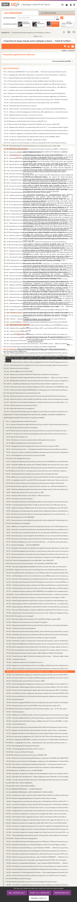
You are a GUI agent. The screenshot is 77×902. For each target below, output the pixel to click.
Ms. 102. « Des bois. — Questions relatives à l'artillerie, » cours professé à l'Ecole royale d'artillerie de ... (35, 319)
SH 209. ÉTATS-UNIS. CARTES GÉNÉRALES (19, 783)
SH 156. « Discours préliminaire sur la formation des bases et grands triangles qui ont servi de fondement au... (38, 696)
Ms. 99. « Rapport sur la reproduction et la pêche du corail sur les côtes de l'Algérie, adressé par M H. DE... (36, 310)
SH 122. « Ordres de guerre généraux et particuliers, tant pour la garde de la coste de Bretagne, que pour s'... (38, 600)
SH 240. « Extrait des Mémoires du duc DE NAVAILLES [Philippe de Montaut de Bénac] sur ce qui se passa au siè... (38, 869)
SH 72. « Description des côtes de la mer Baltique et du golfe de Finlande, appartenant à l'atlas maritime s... (38, 548)
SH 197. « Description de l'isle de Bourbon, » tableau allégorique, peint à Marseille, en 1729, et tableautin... (38, 777)
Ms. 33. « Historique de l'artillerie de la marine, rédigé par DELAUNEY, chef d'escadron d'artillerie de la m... (36, 158)
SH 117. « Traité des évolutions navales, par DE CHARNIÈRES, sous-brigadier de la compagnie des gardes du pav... (38, 591)
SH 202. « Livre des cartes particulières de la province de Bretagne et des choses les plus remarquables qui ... (38, 780)
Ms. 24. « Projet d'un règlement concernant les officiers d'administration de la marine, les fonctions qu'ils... (36, 133)
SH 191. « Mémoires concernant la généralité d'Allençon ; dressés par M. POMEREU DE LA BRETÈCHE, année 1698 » (38, 758)
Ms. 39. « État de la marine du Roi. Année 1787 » (18, 174)
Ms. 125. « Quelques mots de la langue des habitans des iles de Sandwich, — (36, 377)
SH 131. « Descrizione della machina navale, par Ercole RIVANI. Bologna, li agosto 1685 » (33, 619)
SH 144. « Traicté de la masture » (16, 659)
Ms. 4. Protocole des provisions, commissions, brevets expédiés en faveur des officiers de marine (33, 81)
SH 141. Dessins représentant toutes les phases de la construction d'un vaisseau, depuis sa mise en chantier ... (38, 650)
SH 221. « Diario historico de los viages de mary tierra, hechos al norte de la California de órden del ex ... (37, 817)
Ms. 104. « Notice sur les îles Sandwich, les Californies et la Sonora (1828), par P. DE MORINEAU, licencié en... (36, 325)
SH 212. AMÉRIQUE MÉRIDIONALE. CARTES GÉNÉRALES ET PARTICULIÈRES (29, 792)
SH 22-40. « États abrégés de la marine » (18, 458)
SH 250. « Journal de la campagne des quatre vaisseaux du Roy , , (38, 885)
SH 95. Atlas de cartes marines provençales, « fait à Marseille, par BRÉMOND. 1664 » (32, 563)
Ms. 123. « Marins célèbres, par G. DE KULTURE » (18, 371)
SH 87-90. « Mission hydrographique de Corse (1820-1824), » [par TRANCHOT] (30, 560)
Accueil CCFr (6, 32)
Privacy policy (39, 898)
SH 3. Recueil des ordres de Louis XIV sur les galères (22, 427)
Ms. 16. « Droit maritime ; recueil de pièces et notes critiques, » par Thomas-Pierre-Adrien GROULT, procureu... (36, 109)
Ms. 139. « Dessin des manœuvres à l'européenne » (19, 408)
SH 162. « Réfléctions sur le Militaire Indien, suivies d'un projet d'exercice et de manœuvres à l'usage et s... (38, 715)
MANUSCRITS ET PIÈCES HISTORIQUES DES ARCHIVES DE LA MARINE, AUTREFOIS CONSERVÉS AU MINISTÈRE (36, 415)
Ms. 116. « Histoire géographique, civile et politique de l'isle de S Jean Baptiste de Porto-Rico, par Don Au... (36, 353)
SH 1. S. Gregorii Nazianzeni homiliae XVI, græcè (21, 421)
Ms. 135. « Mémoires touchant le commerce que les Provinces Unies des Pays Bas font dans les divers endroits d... (36, 396)
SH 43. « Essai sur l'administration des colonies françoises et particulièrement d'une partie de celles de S (38, 468)
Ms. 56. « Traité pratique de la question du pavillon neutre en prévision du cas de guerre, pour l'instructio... (36, 211)
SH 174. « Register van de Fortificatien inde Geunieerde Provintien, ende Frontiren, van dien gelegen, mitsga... (37, 730)
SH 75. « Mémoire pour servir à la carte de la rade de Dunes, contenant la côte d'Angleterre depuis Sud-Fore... (38, 557)
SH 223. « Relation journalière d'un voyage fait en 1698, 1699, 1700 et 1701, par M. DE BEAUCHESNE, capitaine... (37, 823)
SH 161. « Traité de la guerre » (15, 712)
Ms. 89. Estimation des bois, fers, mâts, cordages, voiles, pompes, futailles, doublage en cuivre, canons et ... (36, 279)
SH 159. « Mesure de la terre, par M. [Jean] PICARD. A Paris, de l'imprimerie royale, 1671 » (33, 705)
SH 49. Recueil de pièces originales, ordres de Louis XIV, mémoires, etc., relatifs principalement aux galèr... (37, 486)
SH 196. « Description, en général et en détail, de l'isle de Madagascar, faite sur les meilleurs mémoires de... (38, 773)
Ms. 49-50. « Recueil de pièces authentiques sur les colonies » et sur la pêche (27, 192)
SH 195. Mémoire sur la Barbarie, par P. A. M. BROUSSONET (24, 770)
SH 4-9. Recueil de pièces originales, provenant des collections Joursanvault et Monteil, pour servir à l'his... (37, 431)
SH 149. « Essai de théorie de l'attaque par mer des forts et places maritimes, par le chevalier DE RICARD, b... (38, 675)
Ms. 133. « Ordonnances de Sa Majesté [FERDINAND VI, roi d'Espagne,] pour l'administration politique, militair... (36, 390)
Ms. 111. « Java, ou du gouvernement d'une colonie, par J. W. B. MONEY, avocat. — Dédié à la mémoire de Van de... (36, 343)
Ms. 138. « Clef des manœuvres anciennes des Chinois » (21, 405)
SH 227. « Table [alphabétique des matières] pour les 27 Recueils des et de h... (38, 835)
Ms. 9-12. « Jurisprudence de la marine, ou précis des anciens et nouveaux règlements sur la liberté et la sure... (36, 96)
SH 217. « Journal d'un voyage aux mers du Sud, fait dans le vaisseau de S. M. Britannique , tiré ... (38, 804)
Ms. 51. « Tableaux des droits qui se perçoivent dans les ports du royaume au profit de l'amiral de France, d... (36, 195)
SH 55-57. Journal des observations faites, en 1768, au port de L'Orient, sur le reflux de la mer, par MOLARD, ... (37, 505)
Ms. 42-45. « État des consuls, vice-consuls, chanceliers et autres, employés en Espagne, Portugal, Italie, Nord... (36, 183)
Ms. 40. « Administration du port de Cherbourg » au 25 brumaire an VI (25, 177)
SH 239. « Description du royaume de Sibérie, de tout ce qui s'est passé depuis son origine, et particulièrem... (38, 866)
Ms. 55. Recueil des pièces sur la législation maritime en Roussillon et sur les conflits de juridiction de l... (36, 208)
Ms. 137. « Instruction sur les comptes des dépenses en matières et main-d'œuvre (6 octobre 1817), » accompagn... (36, 402)
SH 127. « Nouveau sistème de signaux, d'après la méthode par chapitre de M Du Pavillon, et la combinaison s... (38, 610)
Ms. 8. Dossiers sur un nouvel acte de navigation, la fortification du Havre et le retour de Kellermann (34, 93)
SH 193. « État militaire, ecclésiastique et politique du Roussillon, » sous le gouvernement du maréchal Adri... (37, 764)
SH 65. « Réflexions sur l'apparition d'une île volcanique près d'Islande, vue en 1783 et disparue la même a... (38, 526)
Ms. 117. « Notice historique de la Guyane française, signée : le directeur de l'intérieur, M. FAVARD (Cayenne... (36, 356)
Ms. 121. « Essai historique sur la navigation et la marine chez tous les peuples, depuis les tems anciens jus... (36, 365)
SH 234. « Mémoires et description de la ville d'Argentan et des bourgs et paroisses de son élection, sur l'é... (38, 851)
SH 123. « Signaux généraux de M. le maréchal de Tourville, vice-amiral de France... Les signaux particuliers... (38, 604)
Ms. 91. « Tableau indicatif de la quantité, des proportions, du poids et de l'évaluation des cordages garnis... (36, 285)
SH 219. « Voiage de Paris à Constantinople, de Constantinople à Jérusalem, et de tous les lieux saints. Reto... (38, 811)
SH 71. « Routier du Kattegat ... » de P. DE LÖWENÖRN (22, 545)
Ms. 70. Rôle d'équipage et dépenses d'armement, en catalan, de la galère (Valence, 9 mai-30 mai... (36, 232)
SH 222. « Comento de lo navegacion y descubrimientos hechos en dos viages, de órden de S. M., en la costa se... (38, 820)
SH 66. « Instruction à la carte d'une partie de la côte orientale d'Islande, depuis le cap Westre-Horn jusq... (38, 529)
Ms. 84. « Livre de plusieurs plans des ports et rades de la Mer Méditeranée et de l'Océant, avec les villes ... (36, 266)
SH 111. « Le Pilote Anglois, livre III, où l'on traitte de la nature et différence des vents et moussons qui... (38, 576)
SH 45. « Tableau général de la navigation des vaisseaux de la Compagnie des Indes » (32, 474)
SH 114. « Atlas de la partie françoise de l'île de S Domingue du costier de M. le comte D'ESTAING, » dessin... (38, 582)
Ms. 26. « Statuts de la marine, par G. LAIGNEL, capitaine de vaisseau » (25, 140)
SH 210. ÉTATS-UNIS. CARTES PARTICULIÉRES (20, 786)
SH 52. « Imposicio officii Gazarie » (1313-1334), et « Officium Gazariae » (28, 495)
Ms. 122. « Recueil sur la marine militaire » (17, 368)
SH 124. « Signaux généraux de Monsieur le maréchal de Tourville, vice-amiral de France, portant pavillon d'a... (38, 607)
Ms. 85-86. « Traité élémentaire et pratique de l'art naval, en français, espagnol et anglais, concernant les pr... (36, 269)
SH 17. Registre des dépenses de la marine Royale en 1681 (24, 443)
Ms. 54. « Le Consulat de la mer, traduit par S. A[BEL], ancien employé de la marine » (30, 204)
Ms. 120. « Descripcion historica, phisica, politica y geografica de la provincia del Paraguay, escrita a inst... (36, 362)
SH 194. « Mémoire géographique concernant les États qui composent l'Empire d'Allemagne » (35, 767)
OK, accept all (17, 893)
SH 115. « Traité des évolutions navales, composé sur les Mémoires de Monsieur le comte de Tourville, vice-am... (38, 585)
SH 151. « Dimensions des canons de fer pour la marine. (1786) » (25, 681)
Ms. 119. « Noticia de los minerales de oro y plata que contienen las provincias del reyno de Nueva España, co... (36, 359)
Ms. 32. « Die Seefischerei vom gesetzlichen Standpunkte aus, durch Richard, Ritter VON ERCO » (33, 155)
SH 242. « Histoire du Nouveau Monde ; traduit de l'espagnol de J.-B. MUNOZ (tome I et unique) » (36, 875)
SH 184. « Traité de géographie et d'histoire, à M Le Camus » (25, 749)
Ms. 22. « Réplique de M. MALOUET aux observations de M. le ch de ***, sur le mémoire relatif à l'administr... (36, 127)
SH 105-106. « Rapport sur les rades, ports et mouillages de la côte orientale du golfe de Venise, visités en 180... (37, 570)
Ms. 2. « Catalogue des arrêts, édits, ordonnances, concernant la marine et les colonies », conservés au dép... (36, 75)
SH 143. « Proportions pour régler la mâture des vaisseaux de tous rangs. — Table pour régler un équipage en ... (38, 656)
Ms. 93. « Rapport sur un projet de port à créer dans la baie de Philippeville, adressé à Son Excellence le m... (36, 291)
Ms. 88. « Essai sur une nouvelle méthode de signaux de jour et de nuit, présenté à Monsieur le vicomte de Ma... (36, 276)
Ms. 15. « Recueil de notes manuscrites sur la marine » (20, 106)
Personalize (62, 893)
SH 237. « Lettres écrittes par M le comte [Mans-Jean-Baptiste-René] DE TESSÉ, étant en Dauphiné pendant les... (37, 860)
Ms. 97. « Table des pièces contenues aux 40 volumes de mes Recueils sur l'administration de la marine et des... (36, 303)
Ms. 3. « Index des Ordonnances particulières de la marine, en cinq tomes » (27, 78)
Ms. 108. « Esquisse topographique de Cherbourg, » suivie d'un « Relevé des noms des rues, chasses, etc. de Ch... (36, 334)
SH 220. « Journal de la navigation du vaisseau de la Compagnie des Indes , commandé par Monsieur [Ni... (37, 814)
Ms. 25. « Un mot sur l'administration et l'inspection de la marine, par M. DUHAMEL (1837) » (32, 137)
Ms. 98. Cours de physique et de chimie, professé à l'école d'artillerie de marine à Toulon (31, 306)
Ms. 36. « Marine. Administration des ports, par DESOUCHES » (23, 167)
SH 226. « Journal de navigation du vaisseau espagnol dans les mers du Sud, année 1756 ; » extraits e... (38, 832)
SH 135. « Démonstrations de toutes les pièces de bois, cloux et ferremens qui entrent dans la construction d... (38, 631)
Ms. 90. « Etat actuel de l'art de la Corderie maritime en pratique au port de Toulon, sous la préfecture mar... (36, 282)
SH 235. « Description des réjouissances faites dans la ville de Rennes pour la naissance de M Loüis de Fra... (38, 854)
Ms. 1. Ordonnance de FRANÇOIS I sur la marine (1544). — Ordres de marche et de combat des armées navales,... (36, 72)
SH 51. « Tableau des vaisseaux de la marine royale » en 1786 (24, 492)
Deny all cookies (39, 893)
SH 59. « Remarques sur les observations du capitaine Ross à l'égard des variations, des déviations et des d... (38, 511)
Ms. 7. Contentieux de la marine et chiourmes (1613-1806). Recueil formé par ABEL (29, 90)
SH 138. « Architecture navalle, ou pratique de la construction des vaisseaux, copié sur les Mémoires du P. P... (38, 641)
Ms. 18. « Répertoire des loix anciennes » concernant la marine (23, 115)
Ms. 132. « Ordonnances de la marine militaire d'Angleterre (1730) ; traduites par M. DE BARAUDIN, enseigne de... (36, 387)
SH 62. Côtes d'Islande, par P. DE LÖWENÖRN (20, 517)
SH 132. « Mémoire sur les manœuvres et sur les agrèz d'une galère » (27, 622)
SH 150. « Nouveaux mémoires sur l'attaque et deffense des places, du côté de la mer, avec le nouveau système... (38, 678)
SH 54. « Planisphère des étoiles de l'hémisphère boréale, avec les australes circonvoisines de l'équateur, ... (38, 502)
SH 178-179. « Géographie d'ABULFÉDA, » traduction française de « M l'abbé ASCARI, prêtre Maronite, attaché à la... (38, 739)
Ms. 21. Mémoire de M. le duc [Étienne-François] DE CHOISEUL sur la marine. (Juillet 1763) (32, 124)
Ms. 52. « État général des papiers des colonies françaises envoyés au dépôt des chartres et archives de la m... (36, 198)
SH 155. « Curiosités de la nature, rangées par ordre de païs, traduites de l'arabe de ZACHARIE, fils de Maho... (38, 693)
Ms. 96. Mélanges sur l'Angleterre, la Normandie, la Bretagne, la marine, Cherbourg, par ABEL (33, 300)
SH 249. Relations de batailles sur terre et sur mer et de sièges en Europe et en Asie (31, 882)
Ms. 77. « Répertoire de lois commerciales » (17, 254)
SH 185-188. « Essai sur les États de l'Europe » (20, 752)
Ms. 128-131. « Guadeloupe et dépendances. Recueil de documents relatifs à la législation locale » (34, 384)
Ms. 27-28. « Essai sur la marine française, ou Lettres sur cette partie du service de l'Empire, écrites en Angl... (36, 143)
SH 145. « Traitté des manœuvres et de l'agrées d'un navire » (24, 662)
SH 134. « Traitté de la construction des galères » (21, 628)
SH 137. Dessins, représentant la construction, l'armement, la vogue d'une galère (31, 638)
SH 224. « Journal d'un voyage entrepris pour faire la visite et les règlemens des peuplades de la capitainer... (38, 826)
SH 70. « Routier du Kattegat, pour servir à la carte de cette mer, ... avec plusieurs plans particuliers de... (38, 542)
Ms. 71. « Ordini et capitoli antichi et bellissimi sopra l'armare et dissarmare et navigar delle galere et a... (36, 235)
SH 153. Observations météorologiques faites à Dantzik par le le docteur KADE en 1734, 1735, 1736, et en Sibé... (38, 687)
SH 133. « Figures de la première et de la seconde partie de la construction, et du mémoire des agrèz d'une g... (38, 625)
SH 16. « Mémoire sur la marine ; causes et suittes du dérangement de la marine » (31, 440)
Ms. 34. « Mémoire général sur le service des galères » (20, 161)
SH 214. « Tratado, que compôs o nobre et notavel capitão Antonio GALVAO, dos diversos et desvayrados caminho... (38, 795)
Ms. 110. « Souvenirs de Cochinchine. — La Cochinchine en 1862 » (24, 340)
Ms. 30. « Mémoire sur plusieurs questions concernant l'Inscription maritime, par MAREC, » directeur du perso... (36, 149)
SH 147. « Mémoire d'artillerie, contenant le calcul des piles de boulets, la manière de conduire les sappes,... (38, 668)
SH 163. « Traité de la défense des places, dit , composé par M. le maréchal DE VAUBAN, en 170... (38, 718)
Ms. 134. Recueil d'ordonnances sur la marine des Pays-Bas (22, 393)
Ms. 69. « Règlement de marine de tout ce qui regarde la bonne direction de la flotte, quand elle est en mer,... (36, 229)
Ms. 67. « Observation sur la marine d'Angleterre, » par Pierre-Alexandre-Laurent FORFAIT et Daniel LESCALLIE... (36, 223)
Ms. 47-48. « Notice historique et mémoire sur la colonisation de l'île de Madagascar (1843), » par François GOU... (36, 189)
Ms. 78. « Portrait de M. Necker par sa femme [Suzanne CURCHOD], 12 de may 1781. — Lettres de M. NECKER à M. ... (36, 257)
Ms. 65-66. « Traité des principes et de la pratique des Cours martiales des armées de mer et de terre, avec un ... (36, 220)
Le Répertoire (48, 13)
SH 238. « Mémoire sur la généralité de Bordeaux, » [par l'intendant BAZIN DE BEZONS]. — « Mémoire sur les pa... (38, 863)
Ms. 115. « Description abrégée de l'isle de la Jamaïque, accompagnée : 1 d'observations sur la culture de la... (36, 350)
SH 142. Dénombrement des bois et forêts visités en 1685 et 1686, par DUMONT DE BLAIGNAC (34, 653)
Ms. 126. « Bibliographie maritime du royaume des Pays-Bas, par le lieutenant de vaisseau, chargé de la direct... (36, 381)
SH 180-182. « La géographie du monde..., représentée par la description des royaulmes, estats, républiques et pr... (37, 743)
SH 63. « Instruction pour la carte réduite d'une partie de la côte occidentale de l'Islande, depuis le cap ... (38, 520)
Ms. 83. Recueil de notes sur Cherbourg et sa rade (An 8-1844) (22, 263)
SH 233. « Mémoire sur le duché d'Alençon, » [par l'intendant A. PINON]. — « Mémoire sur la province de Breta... (38, 848)
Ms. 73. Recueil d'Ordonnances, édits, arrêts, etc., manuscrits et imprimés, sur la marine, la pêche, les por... (36, 242)
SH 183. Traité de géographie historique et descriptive (22, 746)
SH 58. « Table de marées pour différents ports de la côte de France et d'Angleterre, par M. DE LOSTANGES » (38, 508)
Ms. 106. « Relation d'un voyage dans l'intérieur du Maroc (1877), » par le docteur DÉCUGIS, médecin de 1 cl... (36, 328)
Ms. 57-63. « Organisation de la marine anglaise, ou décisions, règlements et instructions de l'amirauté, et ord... (36, 214)
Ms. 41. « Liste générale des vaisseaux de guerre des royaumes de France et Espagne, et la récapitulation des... (36, 180)
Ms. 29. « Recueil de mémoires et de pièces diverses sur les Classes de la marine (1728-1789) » (32, 146)
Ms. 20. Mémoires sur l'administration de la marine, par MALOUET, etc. (25, 121)
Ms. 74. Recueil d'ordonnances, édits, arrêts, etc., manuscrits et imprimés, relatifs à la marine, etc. (34, 245)
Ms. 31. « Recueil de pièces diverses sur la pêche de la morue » (23, 152)
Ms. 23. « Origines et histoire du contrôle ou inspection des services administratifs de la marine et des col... (36, 130)
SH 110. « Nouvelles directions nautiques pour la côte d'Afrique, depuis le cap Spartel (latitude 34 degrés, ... (38, 573)
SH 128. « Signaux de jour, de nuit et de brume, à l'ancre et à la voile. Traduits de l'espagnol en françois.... (38, 613)
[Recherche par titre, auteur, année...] (36, 18)
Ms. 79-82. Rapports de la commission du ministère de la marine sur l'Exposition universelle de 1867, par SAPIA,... (36, 260)
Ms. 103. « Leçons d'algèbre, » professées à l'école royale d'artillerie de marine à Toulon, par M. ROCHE (35, 322)
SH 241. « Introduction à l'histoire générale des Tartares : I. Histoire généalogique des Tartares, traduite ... (38, 872)
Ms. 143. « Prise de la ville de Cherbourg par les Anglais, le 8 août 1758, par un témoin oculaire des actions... (36, 411)
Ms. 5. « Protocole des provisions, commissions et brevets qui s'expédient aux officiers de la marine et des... (36, 84)
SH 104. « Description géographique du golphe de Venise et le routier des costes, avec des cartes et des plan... (37, 566)
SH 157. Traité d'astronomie (15, 699)
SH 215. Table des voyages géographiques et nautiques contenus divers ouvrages (31, 798)
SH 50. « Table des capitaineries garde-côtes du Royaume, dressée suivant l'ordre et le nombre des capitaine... (38, 489)
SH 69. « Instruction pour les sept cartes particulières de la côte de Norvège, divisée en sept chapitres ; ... (38, 539)
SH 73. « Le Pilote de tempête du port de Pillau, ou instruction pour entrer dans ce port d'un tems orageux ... (38, 551)
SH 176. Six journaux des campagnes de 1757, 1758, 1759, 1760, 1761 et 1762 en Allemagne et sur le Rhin (38, 736)
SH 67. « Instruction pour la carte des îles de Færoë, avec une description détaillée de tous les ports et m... (38, 533)
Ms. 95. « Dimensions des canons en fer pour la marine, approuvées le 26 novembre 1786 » (31, 297)
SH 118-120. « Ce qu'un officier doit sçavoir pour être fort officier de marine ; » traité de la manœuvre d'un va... (38, 594)
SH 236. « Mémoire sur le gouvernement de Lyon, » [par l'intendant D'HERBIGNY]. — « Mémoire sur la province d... (38, 857)
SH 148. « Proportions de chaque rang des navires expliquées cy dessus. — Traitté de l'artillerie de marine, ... (38, 672)
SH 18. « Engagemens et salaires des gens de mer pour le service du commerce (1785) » (32, 446)
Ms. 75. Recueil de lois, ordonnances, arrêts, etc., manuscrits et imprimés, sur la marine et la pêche (34, 248)
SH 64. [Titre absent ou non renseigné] (18, 523)
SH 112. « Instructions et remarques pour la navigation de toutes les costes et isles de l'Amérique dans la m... (38, 579)
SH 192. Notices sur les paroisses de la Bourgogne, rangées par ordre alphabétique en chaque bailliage (38, 761)
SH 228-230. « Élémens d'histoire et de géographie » (22, 838)
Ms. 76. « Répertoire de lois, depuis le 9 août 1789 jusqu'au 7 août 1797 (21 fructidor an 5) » (31, 251)
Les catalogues (13, 12)
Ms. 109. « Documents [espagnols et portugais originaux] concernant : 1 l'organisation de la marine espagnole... (36, 337)
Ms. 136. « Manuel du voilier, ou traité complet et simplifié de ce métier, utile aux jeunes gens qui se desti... (36, 399)
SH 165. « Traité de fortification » (16, 724)
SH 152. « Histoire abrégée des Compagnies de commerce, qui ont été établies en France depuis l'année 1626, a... (38, 684)
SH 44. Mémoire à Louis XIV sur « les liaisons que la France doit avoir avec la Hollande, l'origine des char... (37, 471)
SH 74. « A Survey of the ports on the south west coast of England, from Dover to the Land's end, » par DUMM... (38, 554)
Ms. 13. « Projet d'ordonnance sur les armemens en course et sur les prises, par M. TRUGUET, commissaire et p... (36, 99)
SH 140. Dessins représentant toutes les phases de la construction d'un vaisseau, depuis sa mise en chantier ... (38, 647)
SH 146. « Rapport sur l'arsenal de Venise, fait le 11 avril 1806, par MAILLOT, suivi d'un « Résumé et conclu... (38, 665)
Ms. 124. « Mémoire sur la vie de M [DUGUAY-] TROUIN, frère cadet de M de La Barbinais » (31, 374)
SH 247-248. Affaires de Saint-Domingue (18, 878)
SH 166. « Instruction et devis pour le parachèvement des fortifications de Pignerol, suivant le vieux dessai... (38, 727)
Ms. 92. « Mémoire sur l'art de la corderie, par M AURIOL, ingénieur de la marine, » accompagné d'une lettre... (36, 288)
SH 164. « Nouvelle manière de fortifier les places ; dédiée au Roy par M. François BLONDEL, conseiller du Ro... (38, 721)
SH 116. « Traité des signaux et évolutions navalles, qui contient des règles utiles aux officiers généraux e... (38, 588)
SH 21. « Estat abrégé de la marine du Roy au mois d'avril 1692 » (26, 455)
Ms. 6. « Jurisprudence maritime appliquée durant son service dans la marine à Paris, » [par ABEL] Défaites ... (36, 87)
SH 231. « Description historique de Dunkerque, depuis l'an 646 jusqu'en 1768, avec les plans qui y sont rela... (38, 841)
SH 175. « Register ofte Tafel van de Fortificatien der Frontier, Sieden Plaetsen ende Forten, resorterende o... (38, 733)
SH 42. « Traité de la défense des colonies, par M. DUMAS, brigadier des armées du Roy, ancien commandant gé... (38, 465)
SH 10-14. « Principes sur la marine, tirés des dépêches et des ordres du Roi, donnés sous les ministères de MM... (37, 434)
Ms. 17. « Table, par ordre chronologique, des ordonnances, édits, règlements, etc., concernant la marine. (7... (36, 112)
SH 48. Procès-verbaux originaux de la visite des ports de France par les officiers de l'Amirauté (35, 483)
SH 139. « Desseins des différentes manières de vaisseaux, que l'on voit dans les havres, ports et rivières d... (38, 644)
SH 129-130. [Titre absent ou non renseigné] (19, 616)
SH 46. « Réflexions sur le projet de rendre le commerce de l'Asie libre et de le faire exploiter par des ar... (37, 477)
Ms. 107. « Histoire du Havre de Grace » (16, 331)
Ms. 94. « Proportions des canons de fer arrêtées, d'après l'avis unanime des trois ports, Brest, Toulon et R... (36, 294)
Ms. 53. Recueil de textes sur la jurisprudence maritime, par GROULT (25, 201)
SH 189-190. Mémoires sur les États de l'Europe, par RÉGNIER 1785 (26, 755)
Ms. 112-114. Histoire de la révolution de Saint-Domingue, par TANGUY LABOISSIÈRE (30, 347)
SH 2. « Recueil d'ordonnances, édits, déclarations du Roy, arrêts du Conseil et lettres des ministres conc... (38, 424)
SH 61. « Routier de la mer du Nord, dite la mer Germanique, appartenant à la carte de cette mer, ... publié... (38, 514)
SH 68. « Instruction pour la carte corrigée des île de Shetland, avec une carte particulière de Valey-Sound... (38, 536)
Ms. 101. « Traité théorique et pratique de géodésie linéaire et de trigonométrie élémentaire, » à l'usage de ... (36, 316)
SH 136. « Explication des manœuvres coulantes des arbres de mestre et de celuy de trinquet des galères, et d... (38, 634)
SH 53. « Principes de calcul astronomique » (19, 499)
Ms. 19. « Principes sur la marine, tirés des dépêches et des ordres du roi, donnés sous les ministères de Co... (36, 118)
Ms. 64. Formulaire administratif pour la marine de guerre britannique (25, 217)
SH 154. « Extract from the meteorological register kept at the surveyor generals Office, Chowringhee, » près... (38, 690)
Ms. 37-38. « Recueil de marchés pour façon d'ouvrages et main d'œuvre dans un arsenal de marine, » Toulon (36, 170)
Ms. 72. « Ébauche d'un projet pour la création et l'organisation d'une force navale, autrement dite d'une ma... (36, 238)
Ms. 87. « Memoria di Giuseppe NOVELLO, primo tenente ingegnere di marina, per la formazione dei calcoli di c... (36, 272)
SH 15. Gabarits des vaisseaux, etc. (17, 437)
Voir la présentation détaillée (61, 61)
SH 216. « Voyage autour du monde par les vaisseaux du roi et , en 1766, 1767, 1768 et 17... (38, 801)
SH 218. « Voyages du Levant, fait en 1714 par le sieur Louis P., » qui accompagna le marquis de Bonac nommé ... (38, 807)
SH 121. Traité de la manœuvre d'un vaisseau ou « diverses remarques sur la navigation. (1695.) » (36, 597)
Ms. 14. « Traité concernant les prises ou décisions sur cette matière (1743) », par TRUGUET (32, 103)
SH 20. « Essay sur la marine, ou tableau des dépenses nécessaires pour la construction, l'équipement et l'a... (38, 452)
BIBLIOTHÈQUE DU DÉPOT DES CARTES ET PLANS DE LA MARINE (24, 418)
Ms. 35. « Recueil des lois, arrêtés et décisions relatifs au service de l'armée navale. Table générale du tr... (36, 164)
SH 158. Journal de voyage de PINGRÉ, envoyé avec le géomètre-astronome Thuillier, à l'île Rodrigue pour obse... (38, 702)
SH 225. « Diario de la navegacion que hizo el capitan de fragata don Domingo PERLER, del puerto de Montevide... (38, 829)
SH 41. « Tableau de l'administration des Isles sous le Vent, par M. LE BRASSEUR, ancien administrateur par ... (38, 461)
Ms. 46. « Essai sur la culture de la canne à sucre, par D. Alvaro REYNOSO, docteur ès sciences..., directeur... (36, 186)
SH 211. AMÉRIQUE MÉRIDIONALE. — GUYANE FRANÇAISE (24, 789)
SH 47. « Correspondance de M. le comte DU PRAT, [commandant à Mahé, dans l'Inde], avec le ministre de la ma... (38, 480)
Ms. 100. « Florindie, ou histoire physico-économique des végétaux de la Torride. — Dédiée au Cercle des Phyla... (36, 313)
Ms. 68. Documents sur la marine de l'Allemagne (18, 226)
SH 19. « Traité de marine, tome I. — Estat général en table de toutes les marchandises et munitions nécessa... (38, 449)
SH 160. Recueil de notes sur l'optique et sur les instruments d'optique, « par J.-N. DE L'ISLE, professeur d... (37, 709)
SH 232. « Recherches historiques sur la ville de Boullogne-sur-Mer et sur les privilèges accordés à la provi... (37, 845)
